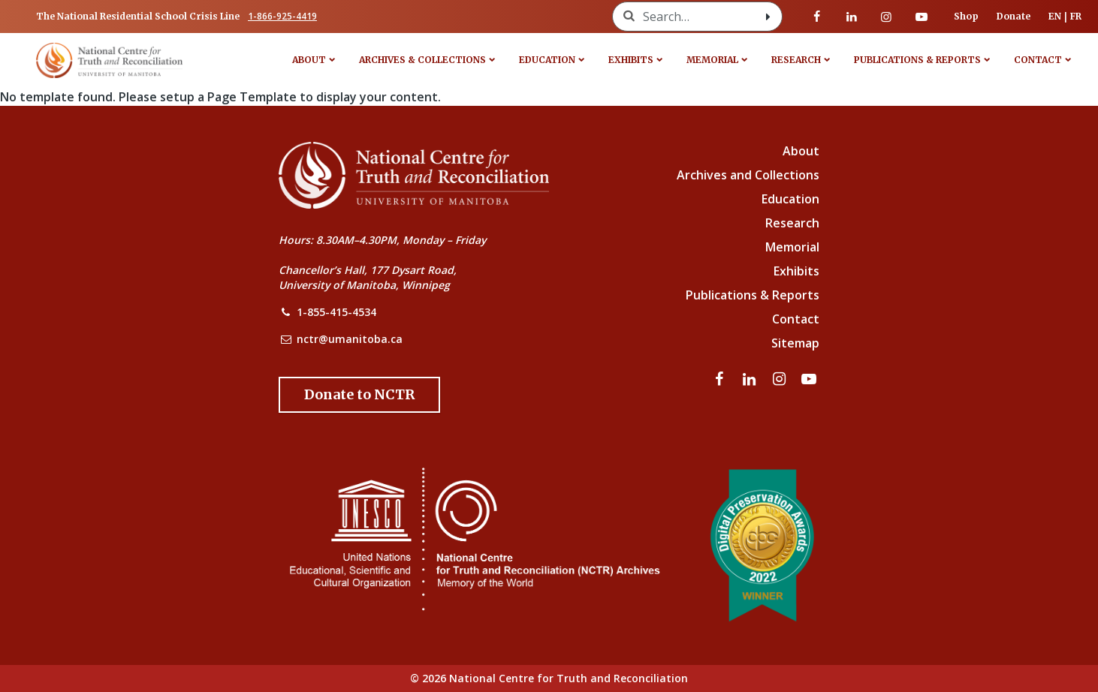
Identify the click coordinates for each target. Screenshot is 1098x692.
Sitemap (795, 343)
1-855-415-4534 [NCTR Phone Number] (336, 312)
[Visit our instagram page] (886, 17)
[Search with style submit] (768, 17)
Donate (1013, 16)
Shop (966, 16)
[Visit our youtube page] (921, 17)
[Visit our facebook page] (817, 17)
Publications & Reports (917, 59)
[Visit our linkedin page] (851, 17)
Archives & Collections (422, 59)
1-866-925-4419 (282, 16)
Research (796, 59)
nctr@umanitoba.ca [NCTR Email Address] (350, 339)
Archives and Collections (748, 175)
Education (547, 59)
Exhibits (630, 59)
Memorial (712, 59)
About (309, 59)
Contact (1038, 59)
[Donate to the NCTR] (359, 395)
